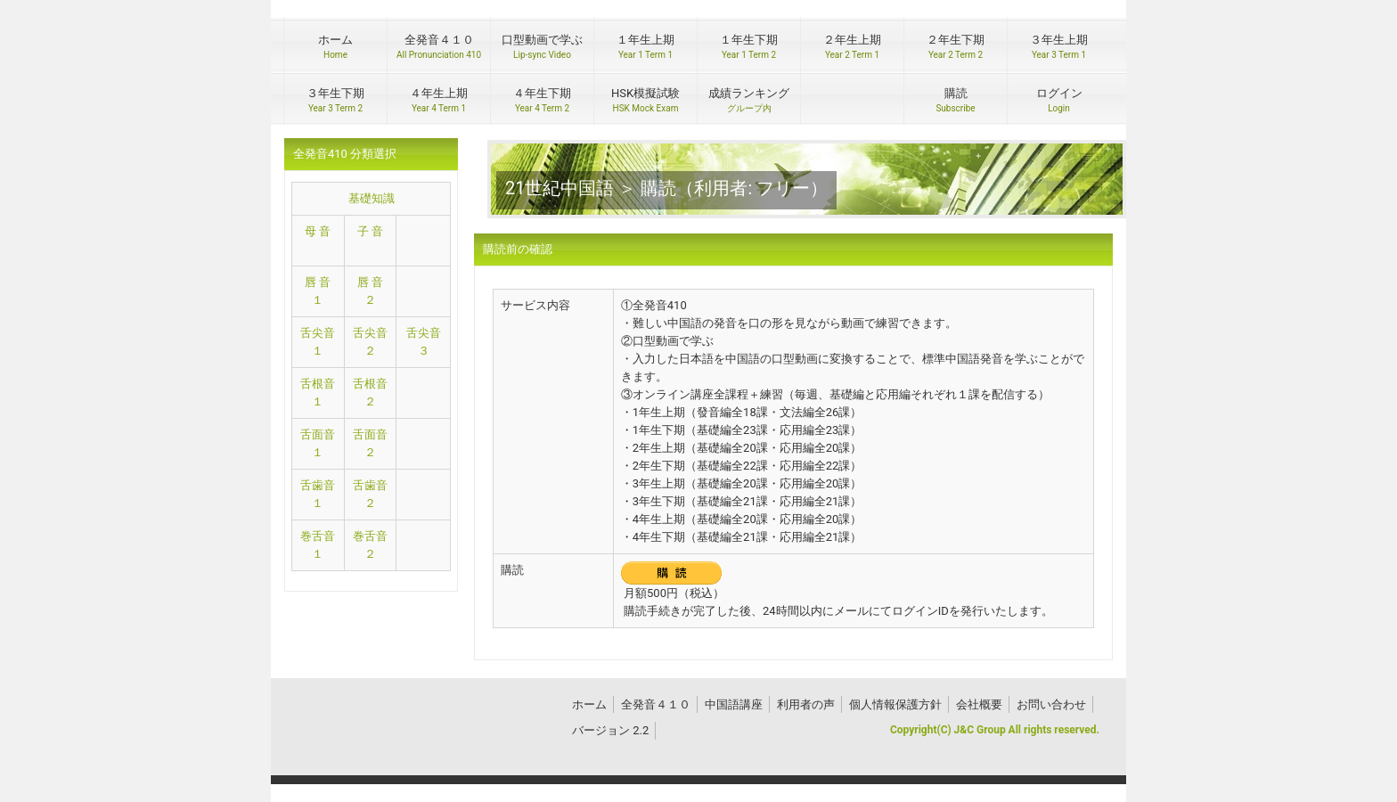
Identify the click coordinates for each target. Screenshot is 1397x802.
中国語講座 (734, 704)
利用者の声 (806, 704)
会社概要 (979, 704)
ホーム (589, 704)
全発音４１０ (655, 704)
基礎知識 (371, 198)
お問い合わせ (1051, 704)
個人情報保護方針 (895, 704)
